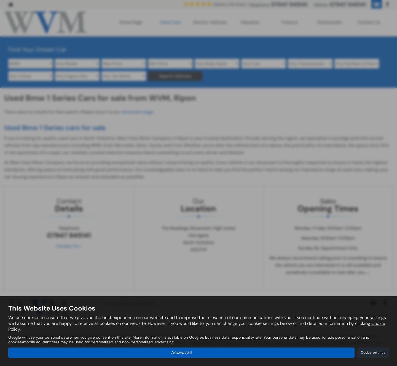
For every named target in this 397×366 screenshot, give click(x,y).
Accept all (181, 352)
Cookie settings (373, 352)
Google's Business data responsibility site (225, 337)
